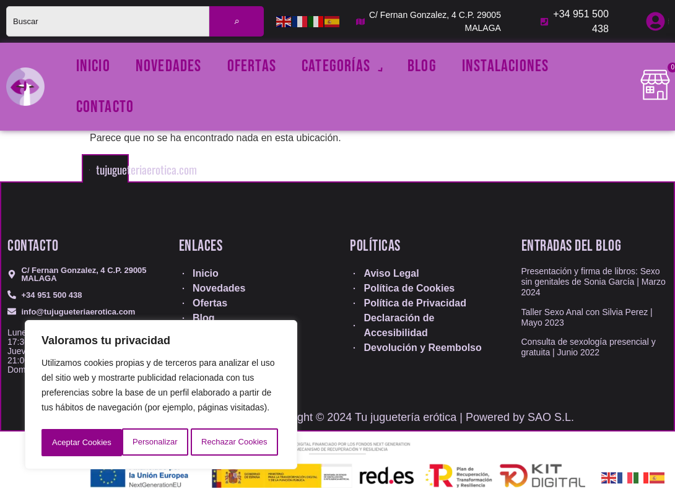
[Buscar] (236, 21)
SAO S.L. (551, 417)
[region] (161, 396)
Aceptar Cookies (241, 443)
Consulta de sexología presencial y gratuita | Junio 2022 (588, 347)
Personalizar (74, 443)
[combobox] (107, 21)
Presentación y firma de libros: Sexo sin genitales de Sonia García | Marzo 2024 (593, 281)
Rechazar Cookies (153, 443)
